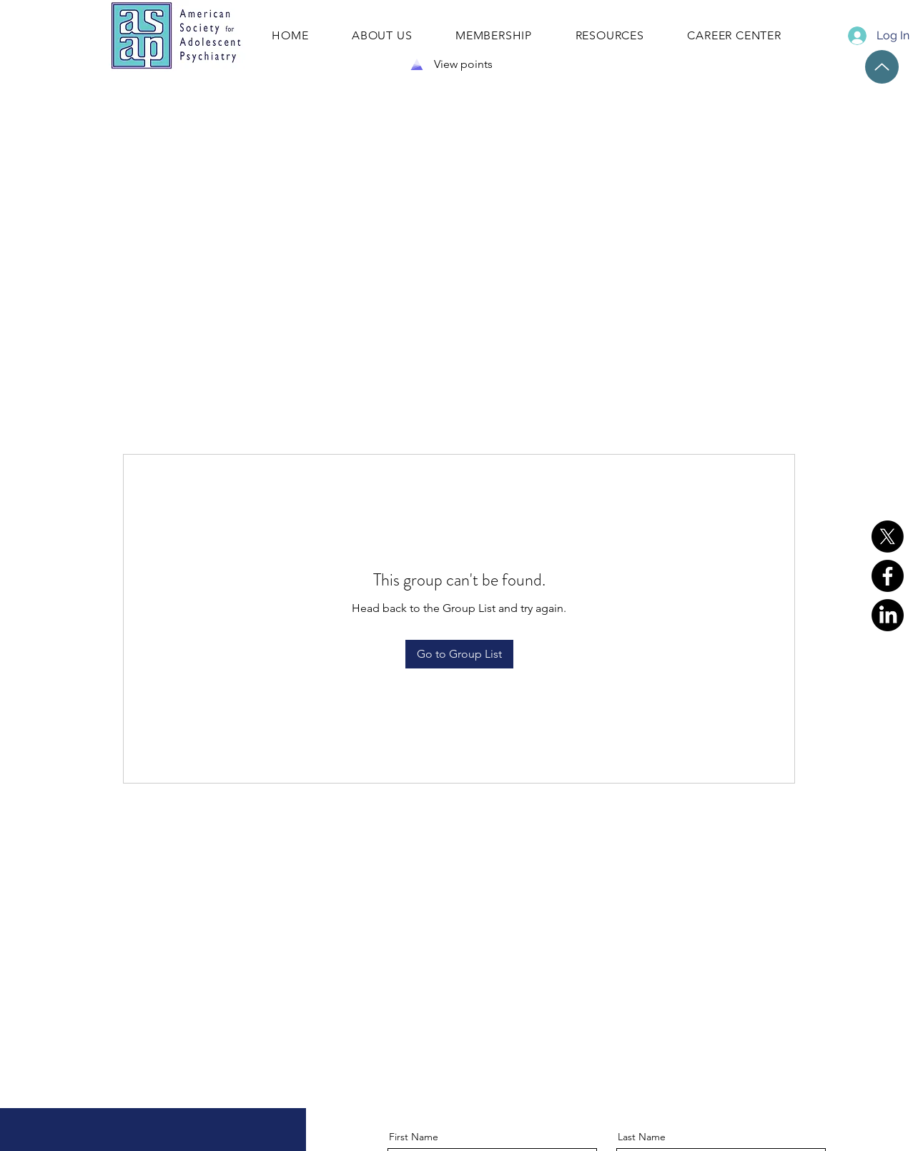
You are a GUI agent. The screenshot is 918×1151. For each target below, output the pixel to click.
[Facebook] (888, 576)
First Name (413, 1137)
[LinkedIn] (888, 615)
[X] (888, 536)
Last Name (642, 1137)
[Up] (882, 67)
